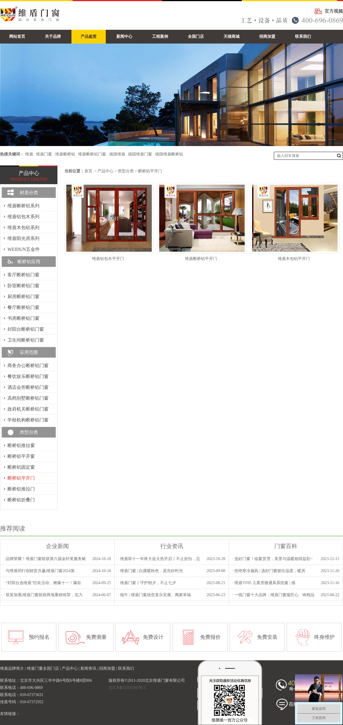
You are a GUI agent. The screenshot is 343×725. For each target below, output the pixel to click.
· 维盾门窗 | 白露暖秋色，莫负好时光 (150, 571)
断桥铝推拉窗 (21, 445)
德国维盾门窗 (140, 154)
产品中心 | (71, 668)
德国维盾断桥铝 (169, 154)
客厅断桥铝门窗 (23, 274)
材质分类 (29, 192)
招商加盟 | (108, 668)
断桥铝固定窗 (21, 467)
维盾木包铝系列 (23, 227)
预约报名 (39, 637)
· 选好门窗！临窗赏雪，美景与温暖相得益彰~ (272, 559)
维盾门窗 (44, 154)
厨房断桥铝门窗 (23, 296)
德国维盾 (117, 154)
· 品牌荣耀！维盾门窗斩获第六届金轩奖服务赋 (45, 559)
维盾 (29, 154)
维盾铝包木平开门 (108, 259)
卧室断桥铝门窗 (23, 285)
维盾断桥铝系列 (23, 205)
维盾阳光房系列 (23, 238)
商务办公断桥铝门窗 (28, 365)
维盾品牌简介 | (13, 668)
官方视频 (334, 11)
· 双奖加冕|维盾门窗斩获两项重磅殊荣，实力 (43, 595)
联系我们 (126, 668)
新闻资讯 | (89, 668)
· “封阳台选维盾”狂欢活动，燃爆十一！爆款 (42, 583)
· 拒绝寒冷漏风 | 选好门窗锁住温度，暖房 (268, 571)
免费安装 (267, 637)
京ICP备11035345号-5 (127, 687)
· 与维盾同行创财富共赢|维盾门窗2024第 (39, 571)
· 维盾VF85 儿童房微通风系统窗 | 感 (263, 583)
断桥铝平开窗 (21, 456)
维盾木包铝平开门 (294, 259)
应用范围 (29, 352)
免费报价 (210, 637)
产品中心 (105, 171)
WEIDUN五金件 (23, 249)
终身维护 (324, 637)
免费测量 (96, 637)
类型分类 (126, 171)
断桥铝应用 (28, 261)
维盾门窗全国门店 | (44, 668)
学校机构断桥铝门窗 (28, 419)
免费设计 (153, 637)
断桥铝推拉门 (21, 488)
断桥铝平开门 (150, 171)
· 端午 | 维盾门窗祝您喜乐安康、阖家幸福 (154, 595)
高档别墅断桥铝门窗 (28, 398)
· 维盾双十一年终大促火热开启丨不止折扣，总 (159, 559)
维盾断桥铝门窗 (92, 154)
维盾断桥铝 (65, 154)
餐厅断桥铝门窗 (23, 307)
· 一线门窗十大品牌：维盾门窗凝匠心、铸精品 (273, 595)
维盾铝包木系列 (23, 216)
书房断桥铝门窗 (23, 318)
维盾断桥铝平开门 (201, 259)
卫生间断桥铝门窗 (25, 340)
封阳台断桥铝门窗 (25, 329)
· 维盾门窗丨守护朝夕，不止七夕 (147, 583)
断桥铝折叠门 (21, 499)
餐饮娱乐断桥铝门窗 (28, 376)
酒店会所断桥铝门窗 (28, 387)
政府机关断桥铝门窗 (28, 409)
